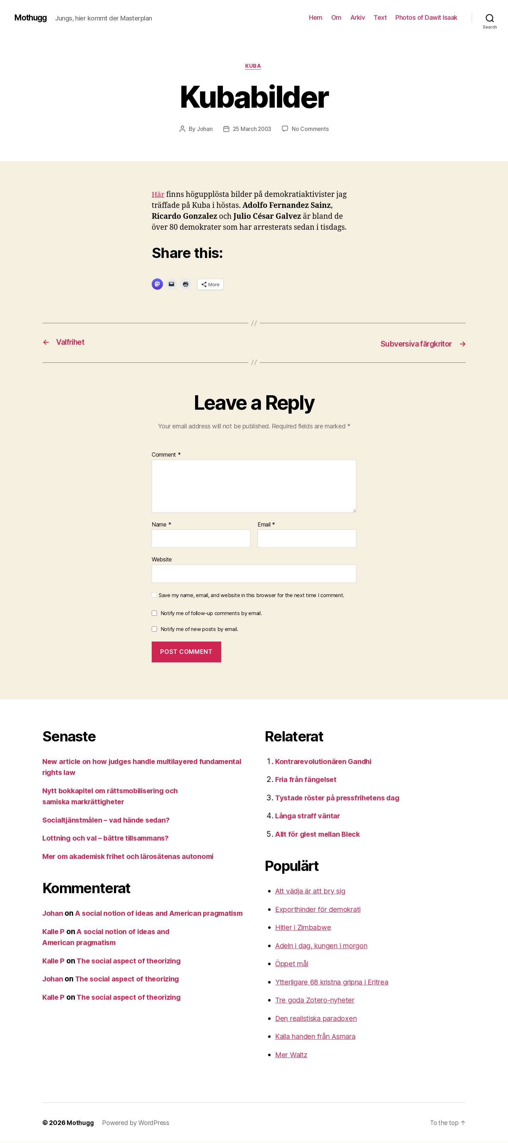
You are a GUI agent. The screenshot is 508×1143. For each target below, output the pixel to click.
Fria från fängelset (307, 779)
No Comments (310, 129)
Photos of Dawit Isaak (426, 17)
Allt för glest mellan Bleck (320, 834)
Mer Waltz (292, 1055)
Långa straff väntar (308, 816)
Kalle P (54, 942)
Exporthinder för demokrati (321, 909)
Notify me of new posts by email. (199, 629)
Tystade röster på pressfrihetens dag (341, 798)
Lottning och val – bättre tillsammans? (108, 838)
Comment (166, 455)
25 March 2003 (252, 129)
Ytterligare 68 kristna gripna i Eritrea (336, 982)
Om (336, 17)
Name (161, 525)
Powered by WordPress (136, 1123)
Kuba (254, 67)
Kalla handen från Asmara (319, 1036)
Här (158, 195)
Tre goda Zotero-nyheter (317, 1000)
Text (380, 17)
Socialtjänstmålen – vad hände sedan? (109, 820)
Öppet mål (293, 963)
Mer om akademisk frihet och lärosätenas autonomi (132, 856)
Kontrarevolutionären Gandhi (325, 761)
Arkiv (357, 17)
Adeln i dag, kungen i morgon (325, 946)
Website (162, 559)
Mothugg (31, 17)
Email (266, 525)
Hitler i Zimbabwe (304, 927)
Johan (204, 129)
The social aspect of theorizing (132, 972)
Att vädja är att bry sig (312, 891)
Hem (315, 17)
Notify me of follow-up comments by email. (211, 613)
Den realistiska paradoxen (319, 1018)
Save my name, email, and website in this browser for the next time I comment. (251, 595)
